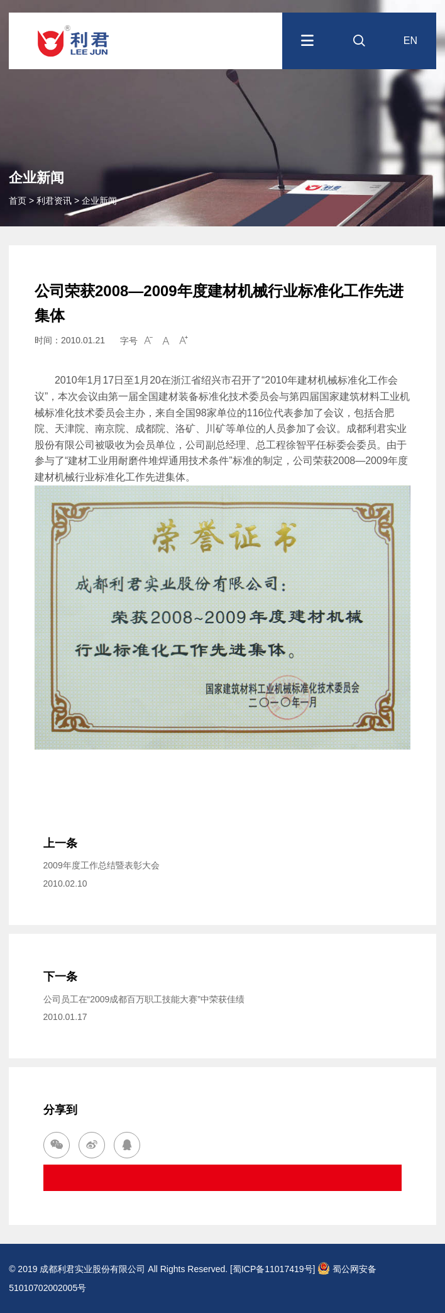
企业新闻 (99, 201)
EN (410, 40)
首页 (19, 201)
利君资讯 (54, 201)
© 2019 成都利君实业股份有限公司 (77, 1269)
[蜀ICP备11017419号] (272, 1269)
